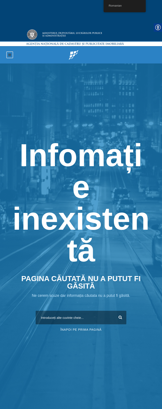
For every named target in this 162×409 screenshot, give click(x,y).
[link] (73, 55)
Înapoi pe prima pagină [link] (80, 329)
